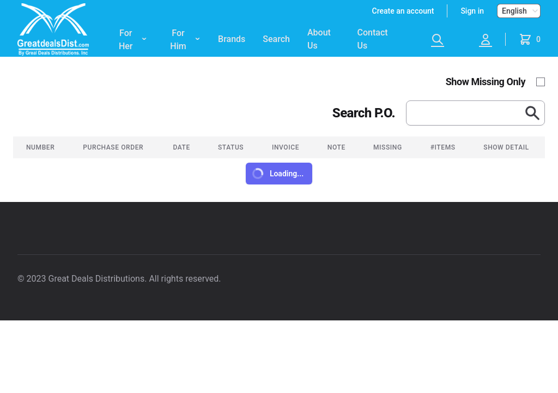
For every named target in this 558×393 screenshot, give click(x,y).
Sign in (472, 11)
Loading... (277, 173)
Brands (231, 39)
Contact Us (372, 39)
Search (276, 39)
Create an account (403, 11)
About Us (319, 39)
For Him (185, 39)
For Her (133, 39)
